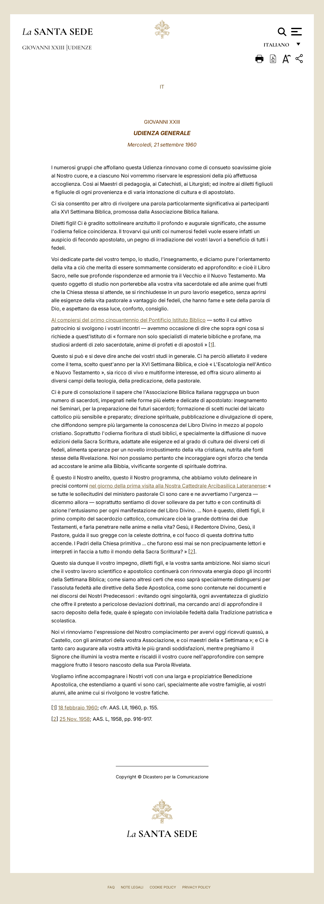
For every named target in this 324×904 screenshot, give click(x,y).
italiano (277, 47)
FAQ (111, 887)
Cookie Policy (163, 887)
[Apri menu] (296, 31)
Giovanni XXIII (44, 47)
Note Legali (132, 887)
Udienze (80, 47)
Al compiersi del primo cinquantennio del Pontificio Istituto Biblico (128, 320)
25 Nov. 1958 (74, 719)
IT (162, 87)
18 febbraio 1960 (77, 707)
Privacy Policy (196, 887)
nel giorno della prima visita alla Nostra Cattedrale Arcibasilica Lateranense (177, 486)
